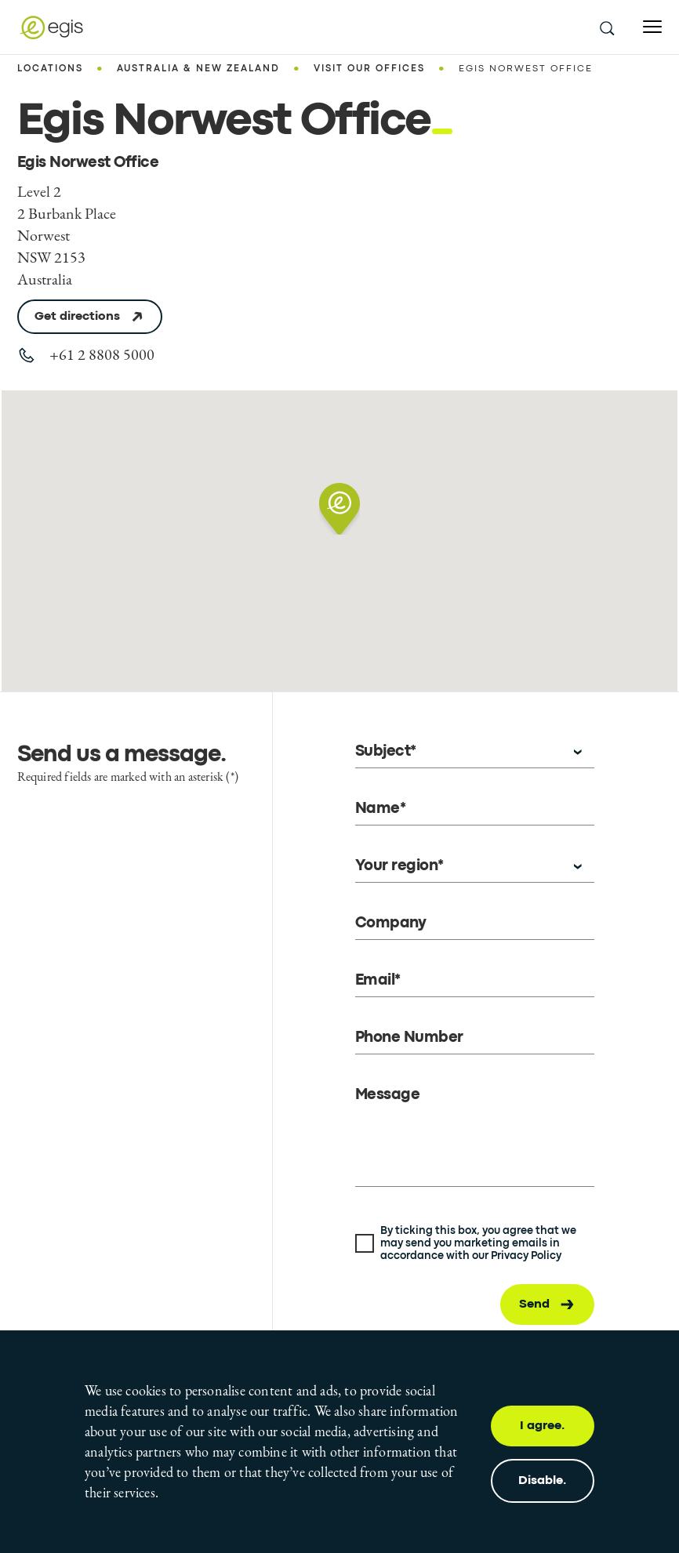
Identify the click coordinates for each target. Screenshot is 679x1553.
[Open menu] (652, 27)
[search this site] (606, 27)
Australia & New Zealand (198, 69)
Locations (50, 69)
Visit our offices (369, 69)
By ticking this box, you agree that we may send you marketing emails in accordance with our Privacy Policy (478, 1243)
